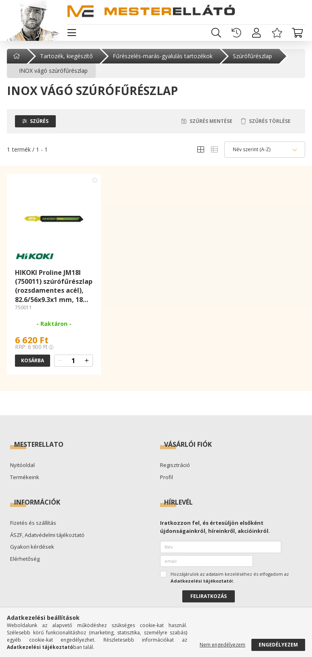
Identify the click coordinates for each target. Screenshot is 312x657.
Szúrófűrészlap (252, 56)
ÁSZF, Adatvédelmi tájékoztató (47, 535)
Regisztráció (175, 465)
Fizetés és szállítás (33, 523)
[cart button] (297, 33)
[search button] (216, 33)
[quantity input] (73, 360)
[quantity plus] (87, 360)
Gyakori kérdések (32, 547)
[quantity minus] (60, 360)
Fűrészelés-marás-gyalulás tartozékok (163, 56)
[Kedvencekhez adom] (95, 180)
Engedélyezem (278, 644)
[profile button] (257, 33)
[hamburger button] (71, 33)
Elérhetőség (25, 559)
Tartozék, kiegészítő (66, 56)
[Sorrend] (264, 150)
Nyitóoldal (22, 465)
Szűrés (39, 121)
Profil (166, 477)
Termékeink (24, 477)
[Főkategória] (17, 56)
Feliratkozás (208, 596)
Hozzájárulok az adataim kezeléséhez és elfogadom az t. (230, 577)
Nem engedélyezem (222, 644)
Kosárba (32, 360)
